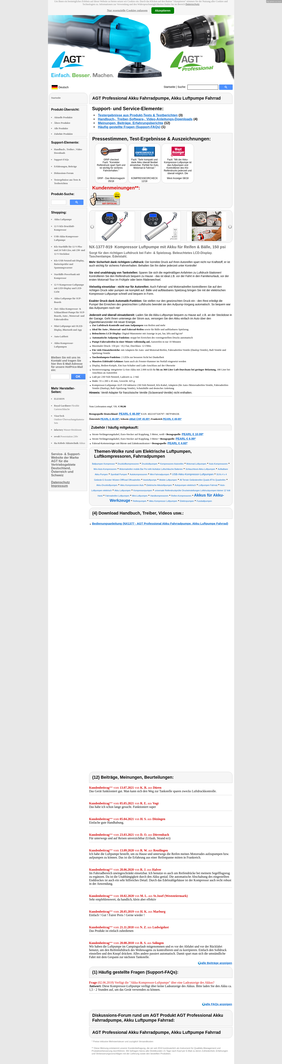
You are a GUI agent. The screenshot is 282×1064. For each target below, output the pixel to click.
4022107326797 (156, 413)
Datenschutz (192, 4)
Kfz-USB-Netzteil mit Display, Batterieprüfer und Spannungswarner (69, 264)
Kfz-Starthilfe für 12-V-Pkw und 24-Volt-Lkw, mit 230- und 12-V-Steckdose (69, 250)
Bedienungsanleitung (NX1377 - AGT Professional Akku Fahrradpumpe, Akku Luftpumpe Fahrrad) (160, 523)
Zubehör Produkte (63, 134)
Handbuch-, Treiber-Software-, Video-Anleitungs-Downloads (145, 119)
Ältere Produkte (62, 123)
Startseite (169, 86)
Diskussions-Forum (63, 173)
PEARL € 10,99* (192, 434)
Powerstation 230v (66, 436)
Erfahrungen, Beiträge (65, 166)
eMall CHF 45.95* (139, 418)
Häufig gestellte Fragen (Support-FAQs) (129, 127)
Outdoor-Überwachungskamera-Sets (69, 419)
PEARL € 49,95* (172, 418)
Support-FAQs (61, 159)
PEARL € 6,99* (186, 438)
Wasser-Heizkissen (67, 429)
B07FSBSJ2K (172, 414)
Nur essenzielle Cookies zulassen (127, 10)
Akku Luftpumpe (63, 219)
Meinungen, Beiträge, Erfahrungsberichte (130, 123)
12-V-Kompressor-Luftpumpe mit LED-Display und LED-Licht (69, 288)
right (230, 227)
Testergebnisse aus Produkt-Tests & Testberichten (138, 115)
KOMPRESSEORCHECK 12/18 (144, 180)
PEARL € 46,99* (130, 413)
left (92, 227)
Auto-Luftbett (61, 336)
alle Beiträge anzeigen (216, 963)
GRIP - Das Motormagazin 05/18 (111, 180)
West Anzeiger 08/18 (178, 178)
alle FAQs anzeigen (218, 1004)
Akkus (69, 443)
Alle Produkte (61, 128)
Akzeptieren (162, 10)
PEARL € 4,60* (177, 443)
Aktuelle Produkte (63, 117)
